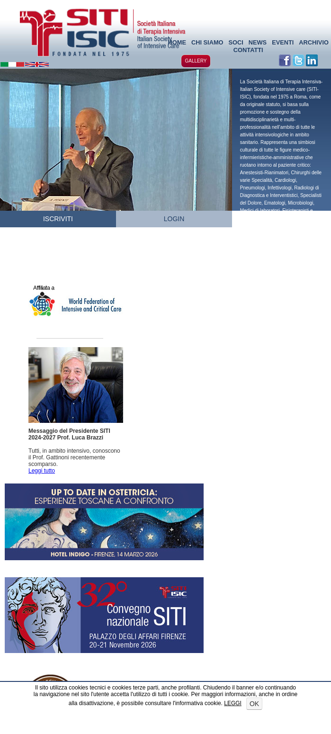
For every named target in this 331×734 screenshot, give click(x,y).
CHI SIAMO (207, 42)
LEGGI (233, 703)
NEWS (258, 42)
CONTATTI (248, 50)
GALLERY (196, 60)
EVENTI (283, 42)
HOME (177, 42)
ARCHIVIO (314, 42)
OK (254, 703)
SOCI (235, 42)
